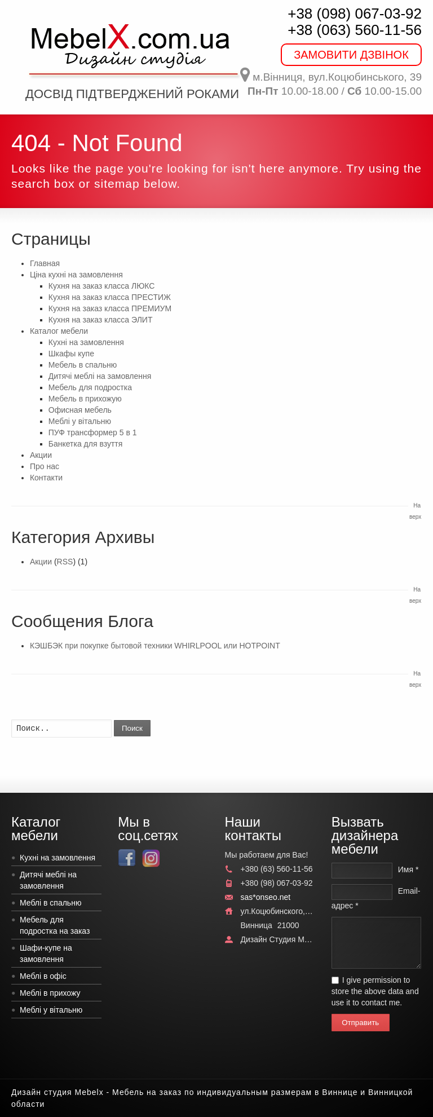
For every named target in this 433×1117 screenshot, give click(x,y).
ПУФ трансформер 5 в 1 (92, 432)
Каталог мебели (59, 330)
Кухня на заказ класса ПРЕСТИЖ (109, 297)
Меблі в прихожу (50, 992)
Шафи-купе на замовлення (46, 953)
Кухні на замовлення (86, 342)
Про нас (44, 466)
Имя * (408, 869)
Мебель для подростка (90, 387)
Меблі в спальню (50, 902)
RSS (65, 561)
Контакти (46, 477)
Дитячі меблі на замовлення (100, 376)
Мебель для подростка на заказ (55, 925)
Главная (45, 263)
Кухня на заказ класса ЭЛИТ (100, 319)
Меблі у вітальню (79, 421)
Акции (41, 455)
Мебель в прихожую (85, 398)
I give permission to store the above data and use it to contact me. (375, 991)
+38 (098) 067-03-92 (355, 13)
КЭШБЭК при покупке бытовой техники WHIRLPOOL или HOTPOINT (155, 645)
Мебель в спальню (82, 364)
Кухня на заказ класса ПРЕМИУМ (109, 308)
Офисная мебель (80, 409)
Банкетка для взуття (85, 443)
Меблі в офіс (43, 976)
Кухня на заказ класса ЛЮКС (101, 285)
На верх (415, 511)
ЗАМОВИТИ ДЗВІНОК (351, 54)
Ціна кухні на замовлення (76, 274)
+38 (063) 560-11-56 (355, 29)
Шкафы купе (71, 353)
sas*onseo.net (266, 897)
